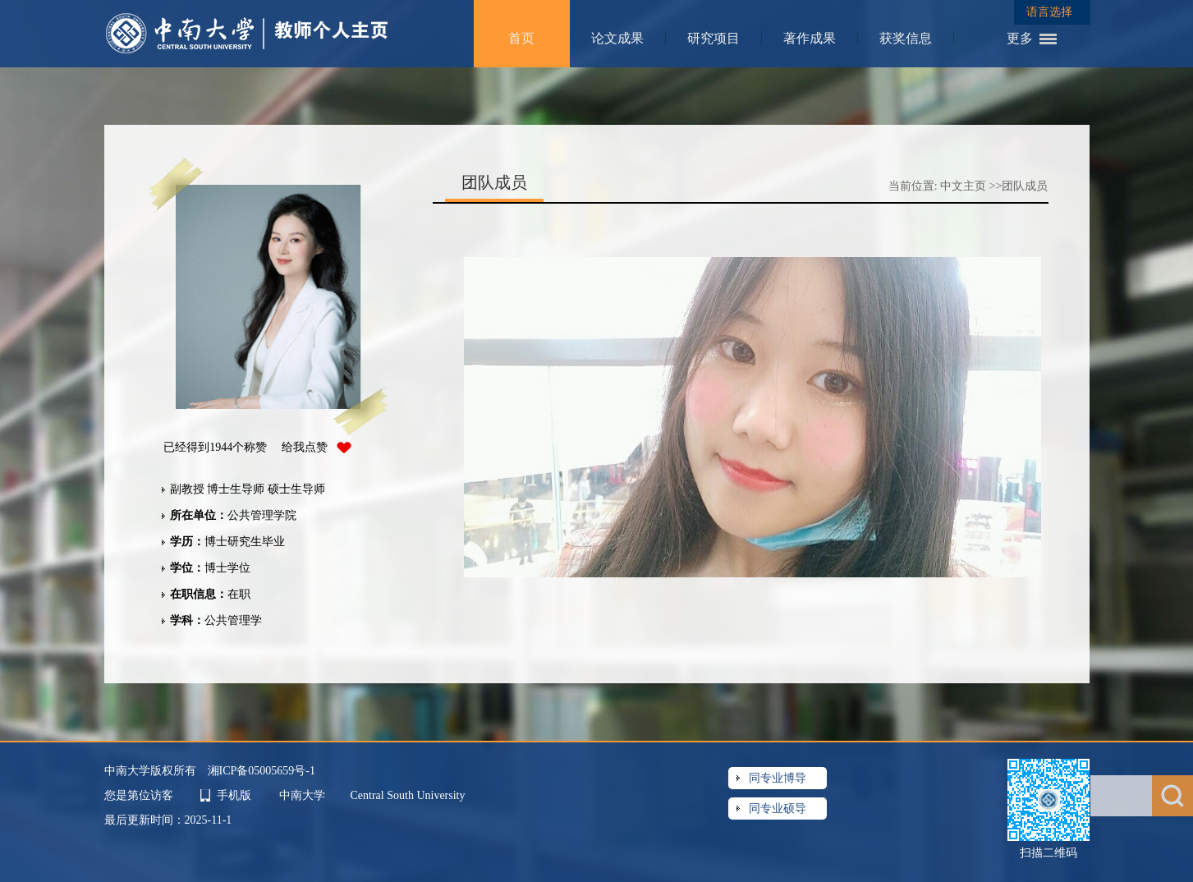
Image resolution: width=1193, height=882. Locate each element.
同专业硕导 (777, 808)
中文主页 (963, 186)
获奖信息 (905, 38)
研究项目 (713, 38)
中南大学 (303, 795)
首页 (521, 38)
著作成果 (809, 38)
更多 (1020, 38)
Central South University (408, 795)
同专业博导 (777, 778)
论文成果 (617, 38)
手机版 (234, 795)
